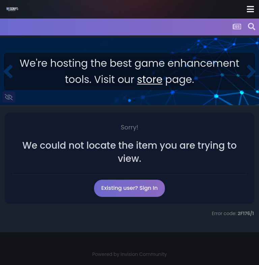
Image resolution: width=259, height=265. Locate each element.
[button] (7, 71)
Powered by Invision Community (129, 254)
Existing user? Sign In (129, 188)
